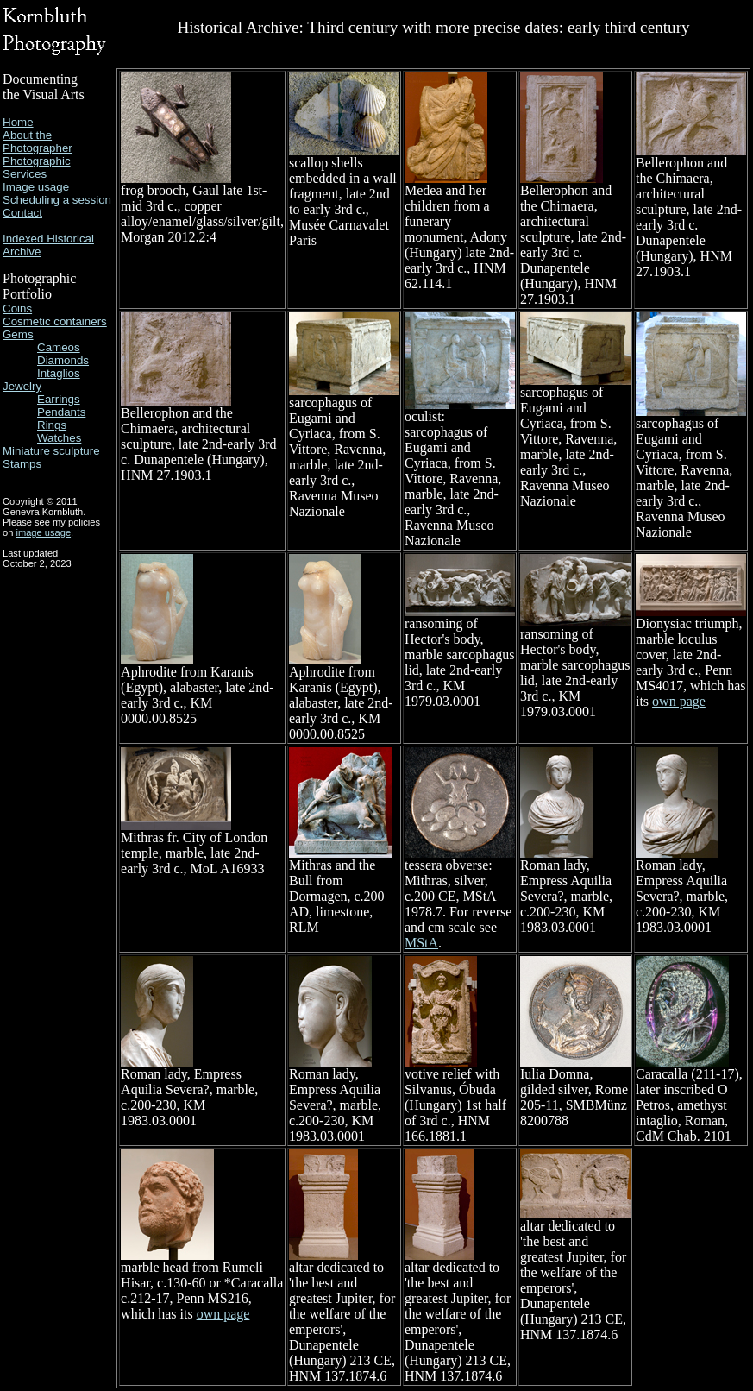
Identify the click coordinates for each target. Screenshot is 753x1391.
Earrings (58, 399)
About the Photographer (37, 141)
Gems (18, 334)
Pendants (61, 412)
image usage (43, 532)
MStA (421, 942)
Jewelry (22, 386)
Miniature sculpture (51, 450)
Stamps (22, 463)
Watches (59, 437)
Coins (17, 308)
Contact (22, 212)
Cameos (58, 347)
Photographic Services (37, 167)
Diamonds (63, 360)
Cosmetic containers (55, 321)
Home (18, 122)
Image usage (36, 186)
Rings (51, 425)
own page (679, 701)
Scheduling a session (57, 199)
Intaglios (58, 373)
